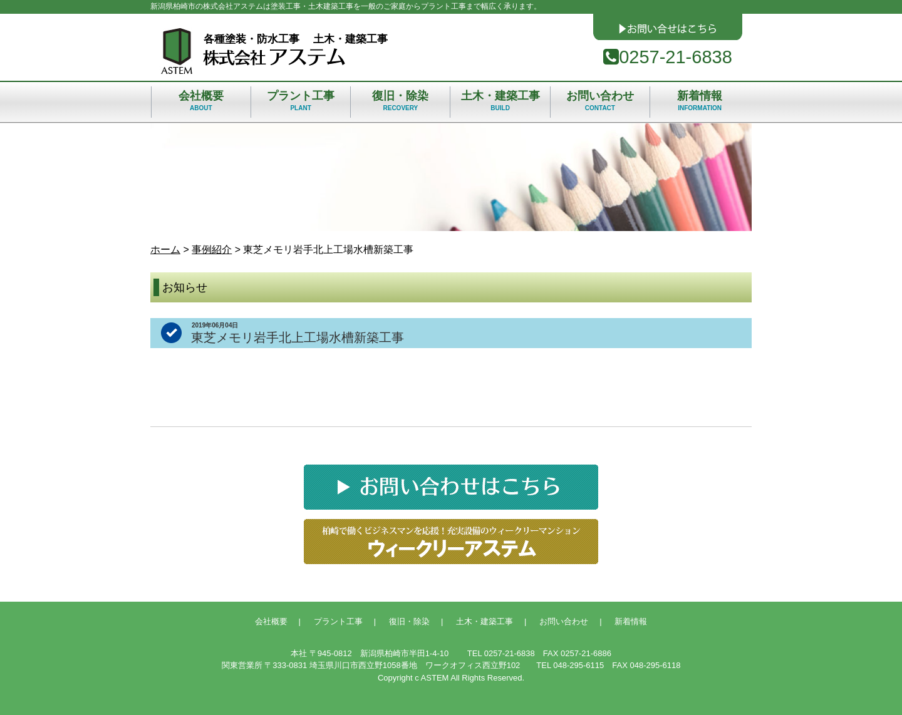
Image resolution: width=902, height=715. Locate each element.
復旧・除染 (400, 104)
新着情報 (699, 104)
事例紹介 (212, 249)
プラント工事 (300, 104)
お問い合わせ (600, 104)
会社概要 (201, 104)
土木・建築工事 (499, 104)
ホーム (165, 249)
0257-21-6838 (667, 57)
